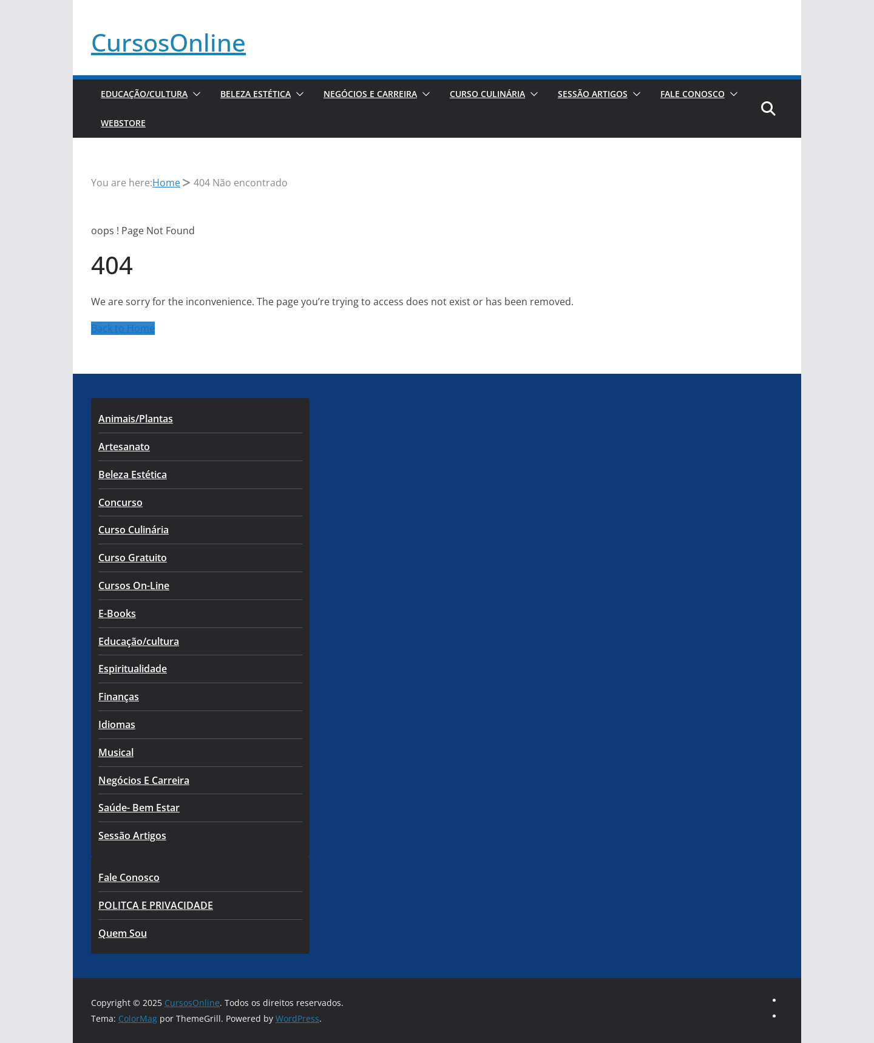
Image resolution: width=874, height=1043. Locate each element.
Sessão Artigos (593, 94)
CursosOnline (168, 42)
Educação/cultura (144, 94)
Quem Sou (122, 933)
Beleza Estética (255, 94)
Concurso (120, 502)
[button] (194, 94)
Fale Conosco (692, 94)
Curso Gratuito (132, 557)
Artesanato (124, 446)
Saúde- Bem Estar (139, 807)
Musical (116, 752)
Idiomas (116, 724)
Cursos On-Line (133, 585)
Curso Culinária (487, 94)
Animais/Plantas (135, 418)
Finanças (118, 696)
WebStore (123, 123)
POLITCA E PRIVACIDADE (155, 905)
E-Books (117, 613)
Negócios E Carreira (370, 94)
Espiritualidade (132, 668)
